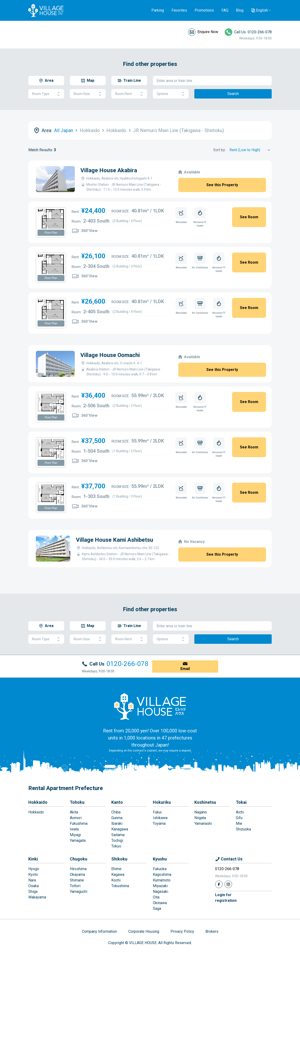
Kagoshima (162, 874)
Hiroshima (78, 869)
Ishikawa (160, 818)
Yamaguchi (78, 891)
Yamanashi (203, 823)
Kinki (33, 858)
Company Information (99, 931)
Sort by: (219, 150)
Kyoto (33, 874)
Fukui (157, 812)
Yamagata (78, 840)
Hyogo (33, 869)
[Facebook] (219, 884)
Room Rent (129, 94)
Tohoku (77, 802)
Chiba (116, 812)
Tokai (241, 802)
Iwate (74, 829)
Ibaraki (116, 823)
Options (171, 94)
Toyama (159, 823)
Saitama (118, 835)
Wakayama (37, 897)
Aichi (240, 812)
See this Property (222, 185)
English (262, 10)
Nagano (200, 812)
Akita (74, 812)
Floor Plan (51, 232)
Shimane (77, 880)
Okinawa (160, 903)
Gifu (239, 818)
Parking (157, 10)
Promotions (204, 10)
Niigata (200, 818)
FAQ (224, 10)
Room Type (46, 94)
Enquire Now (207, 32)
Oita (156, 897)
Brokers (211, 931)
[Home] (150, 706)
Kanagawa (119, 829)
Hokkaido (37, 802)
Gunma (116, 818)
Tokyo (116, 846)
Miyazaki (160, 886)
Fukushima (79, 823)
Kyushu (160, 858)
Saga (157, 908)
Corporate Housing (143, 931)
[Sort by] (250, 150)
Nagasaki (160, 891)
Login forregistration (226, 898)
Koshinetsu (205, 802)
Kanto (117, 802)
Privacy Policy (182, 931)
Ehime (116, 869)
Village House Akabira (108, 170)
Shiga (33, 891)
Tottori (75, 886)
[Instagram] (228, 884)
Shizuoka (243, 829)
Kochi (116, 880)
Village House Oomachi (110, 355)
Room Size (88, 94)
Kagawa (117, 874)
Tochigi (117, 840)
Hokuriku (162, 802)
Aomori (76, 818)
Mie (239, 823)
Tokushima (120, 886)
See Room (249, 217)
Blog (239, 10)
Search (233, 93)
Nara (32, 880)
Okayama (77, 874)
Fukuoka (160, 869)
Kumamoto (162, 880)
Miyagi (75, 835)
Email (185, 668)
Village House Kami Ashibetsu (114, 540)
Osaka (33, 886)
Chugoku (78, 858)
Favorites (179, 10)
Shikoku (119, 858)
